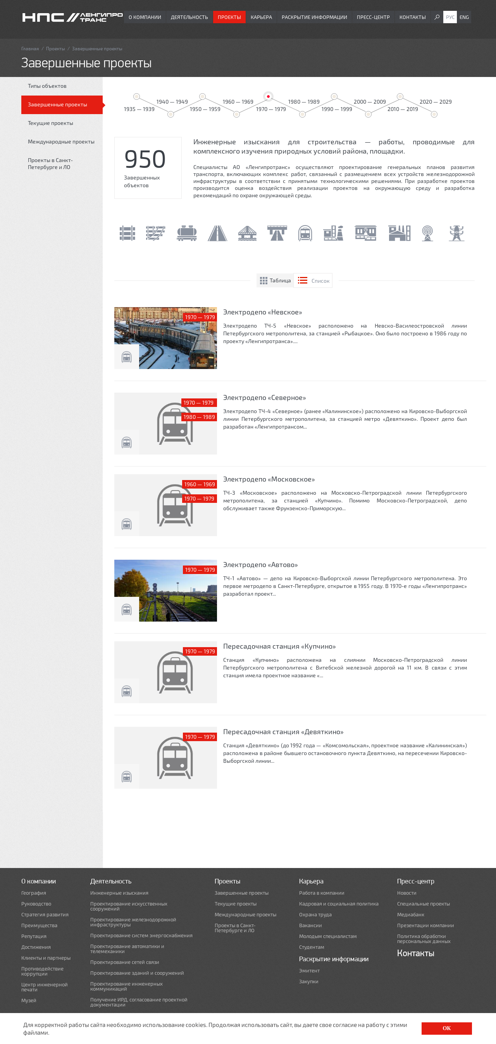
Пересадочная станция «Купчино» (279, 646)
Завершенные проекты (57, 104)
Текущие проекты (50, 123)
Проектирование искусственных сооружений (128, 906)
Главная (30, 48)
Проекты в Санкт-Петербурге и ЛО (50, 163)
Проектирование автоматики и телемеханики (127, 949)
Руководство (36, 903)
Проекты (229, 17)
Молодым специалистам (328, 936)
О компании (145, 17)
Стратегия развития (45, 914)
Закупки (309, 981)
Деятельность (189, 17)
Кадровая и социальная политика (339, 903)
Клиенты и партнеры (46, 957)
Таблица (280, 280)
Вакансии (310, 925)
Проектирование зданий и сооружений (137, 973)
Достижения (36, 947)
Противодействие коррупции (42, 971)
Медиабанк (410, 914)
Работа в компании (321, 892)
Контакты (413, 17)
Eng (464, 17)
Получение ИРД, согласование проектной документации (139, 1002)
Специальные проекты (423, 903)
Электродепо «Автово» (260, 564)
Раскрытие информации (314, 17)
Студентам (311, 947)
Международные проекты (61, 141)
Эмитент (309, 970)
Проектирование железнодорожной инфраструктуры (133, 922)
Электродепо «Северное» (264, 397)
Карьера (261, 17)
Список (321, 280)
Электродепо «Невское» (262, 312)
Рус (450, 17)
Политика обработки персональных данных (424, 939)
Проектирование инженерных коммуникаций (126, 986)
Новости (407, 892)
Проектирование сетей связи (124, 962)
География (33, 892)
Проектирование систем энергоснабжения (141, 935)
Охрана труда (315, 914)
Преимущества (39, 925)
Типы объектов (47, 85)
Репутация (33, 936)
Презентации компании (425, 925)
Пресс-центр (373, 17)
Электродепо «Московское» (269, 479)
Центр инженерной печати (44, 987)
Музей (28, 1000)
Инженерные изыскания (119, 892)
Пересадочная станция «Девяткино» (283, 731)
